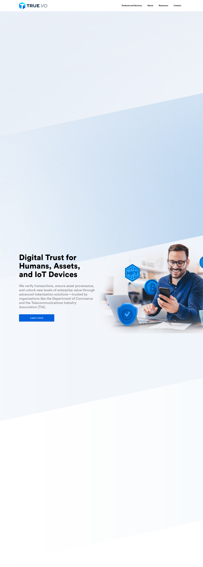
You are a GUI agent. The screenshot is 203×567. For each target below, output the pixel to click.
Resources (163, 6)
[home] (34, 5)
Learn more (36, 318)
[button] (132, 5)
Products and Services (132, 6)
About (150, 6)
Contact (177, 6)
